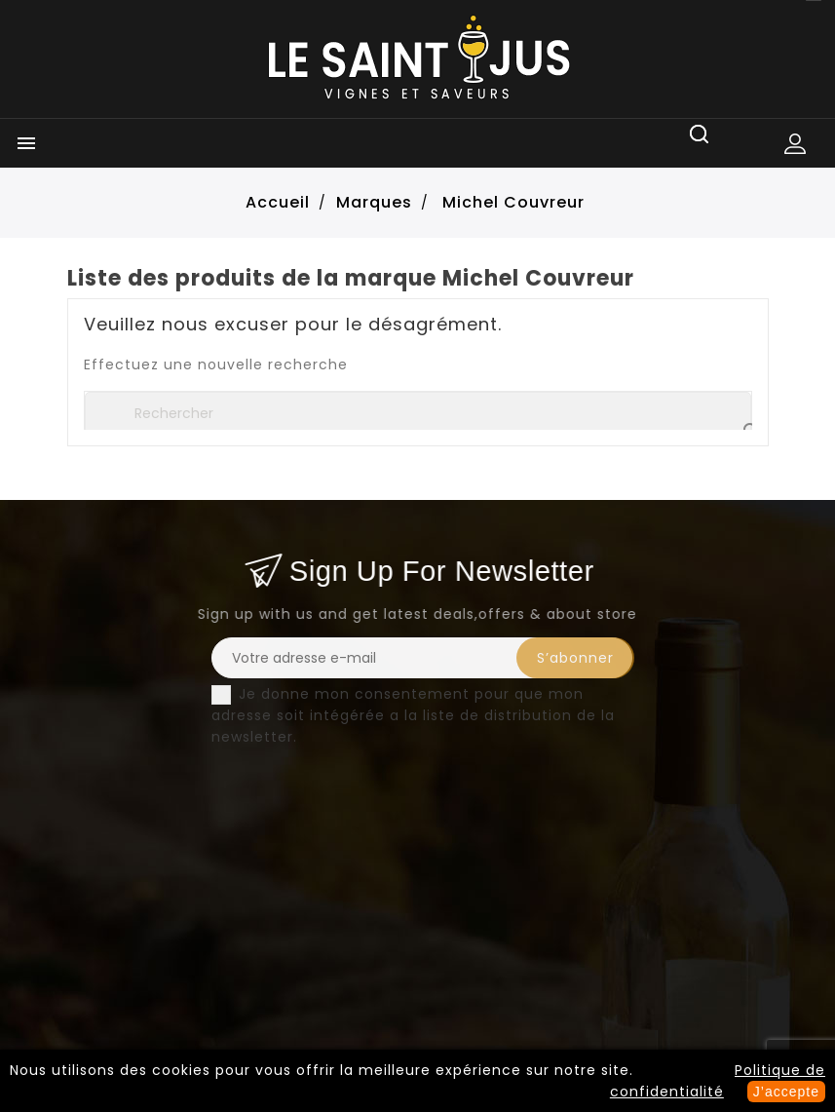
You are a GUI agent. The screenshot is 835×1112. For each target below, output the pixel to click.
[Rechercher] (418, 413)
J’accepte (786, 1091)
